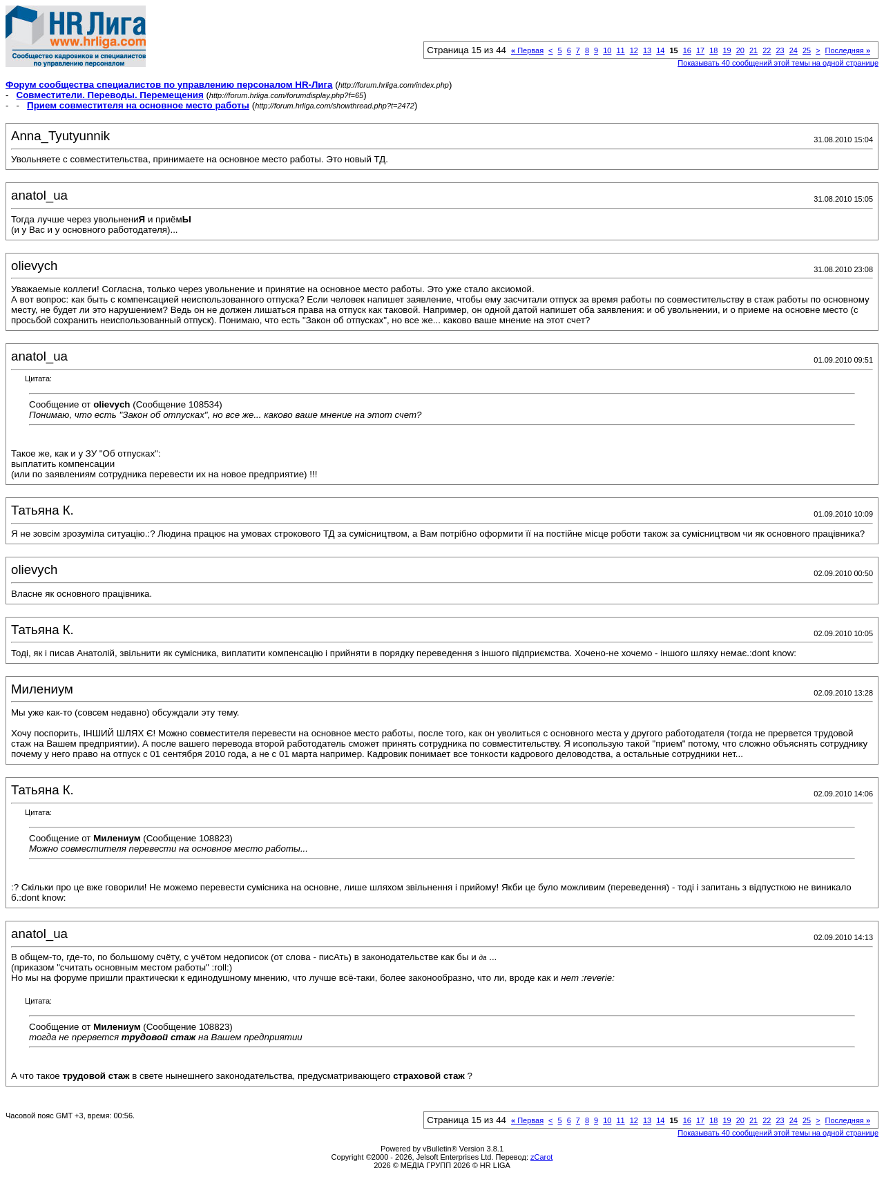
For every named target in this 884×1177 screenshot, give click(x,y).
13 (647, 50)
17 (700, 50)
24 (793, 50)
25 (807, 50)
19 (726, 50)
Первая (527, 50)
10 (607, 50)
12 (634, 50)
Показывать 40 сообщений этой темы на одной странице (778, 63)
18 (713, 50)
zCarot (541, 1157)
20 (740, 50)
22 (766, 50)
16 (687, 50)
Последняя (847, 50)
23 (780, 50)
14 (660, 50)
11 (620, 50)
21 (753, 50)
